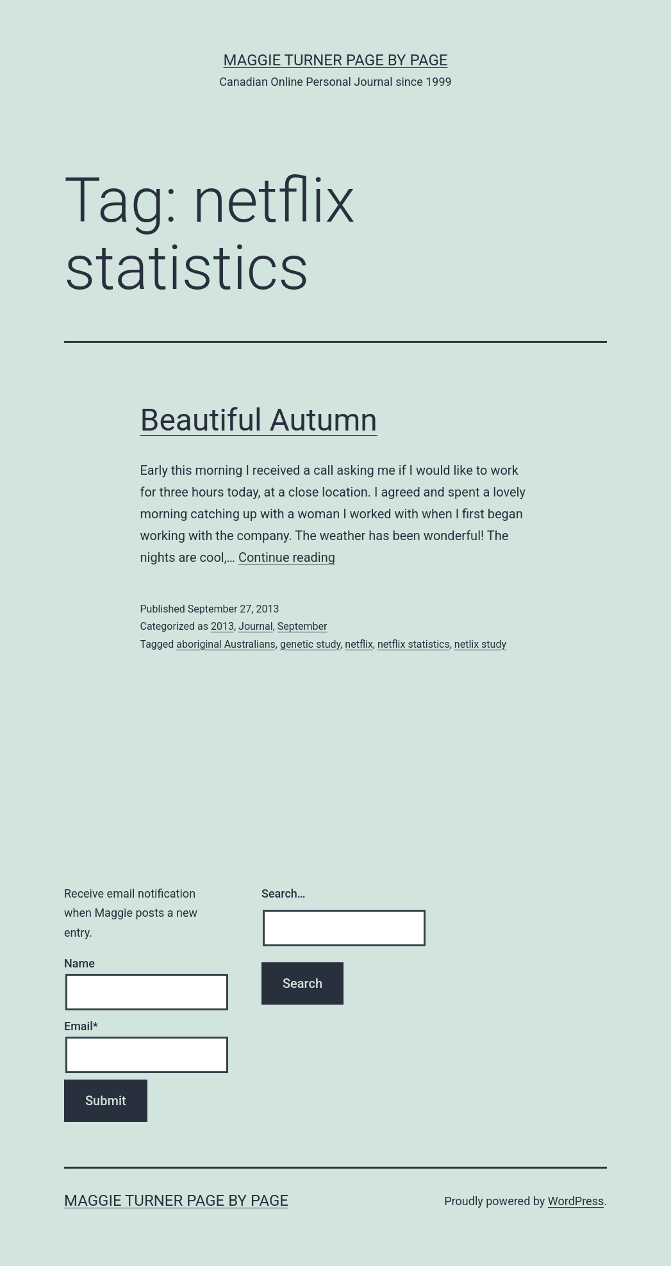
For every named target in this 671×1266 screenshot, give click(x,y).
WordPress (576, 1201)
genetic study (310, 644)
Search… (283, 893)
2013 (222, 626)
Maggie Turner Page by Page (336, 60)
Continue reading (286, 557)
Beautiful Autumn (258, 420)
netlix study (480, 644)
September (302, 626)
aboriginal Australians (225, 644)
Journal (255, 626)
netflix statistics (413, 644)
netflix (358, 644)
